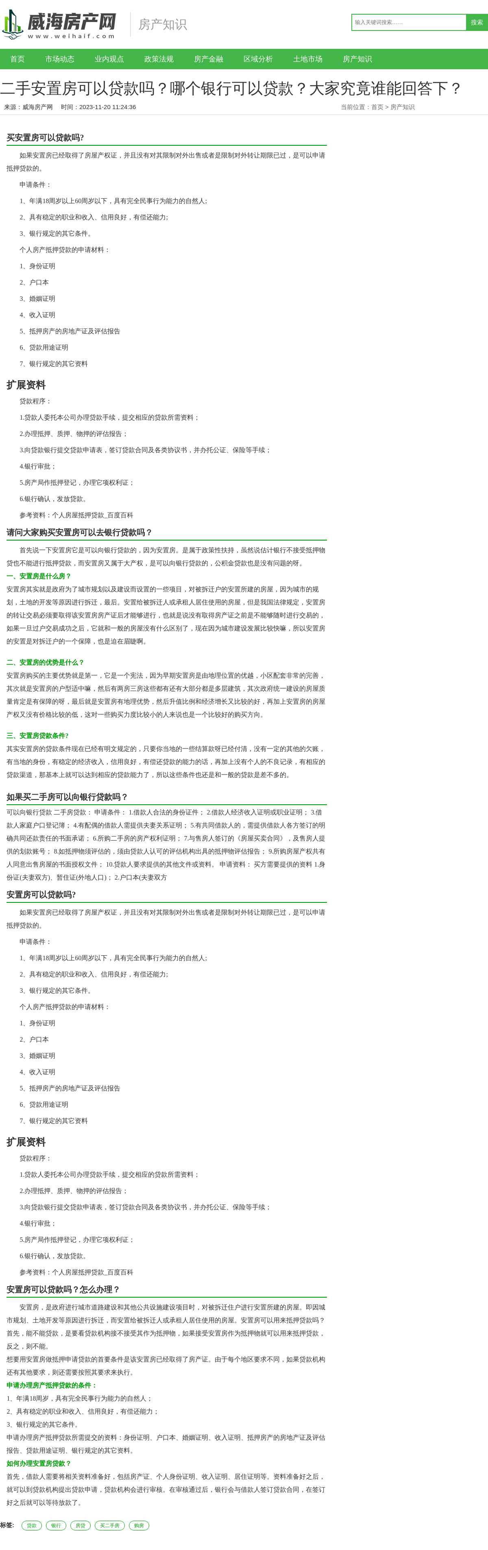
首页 (17, 59)
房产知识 (357, 59)
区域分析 (258, 59)
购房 (139, 1525)
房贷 (80, 1525)
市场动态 (59, 59)
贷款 (32, 1525)
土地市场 (307, 59)
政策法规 (159, 59)
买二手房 (110, 1525)
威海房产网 (37, 106)
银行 (56, 1525)
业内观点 (109, 59)
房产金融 (208, 59)
